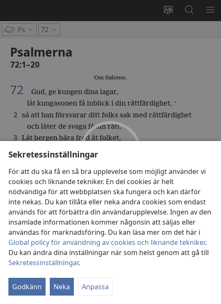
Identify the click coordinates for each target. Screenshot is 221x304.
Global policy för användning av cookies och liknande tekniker (106, 242)
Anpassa (95, 286)
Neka (62, 286)
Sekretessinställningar (43, 262)
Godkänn (27, 286)
